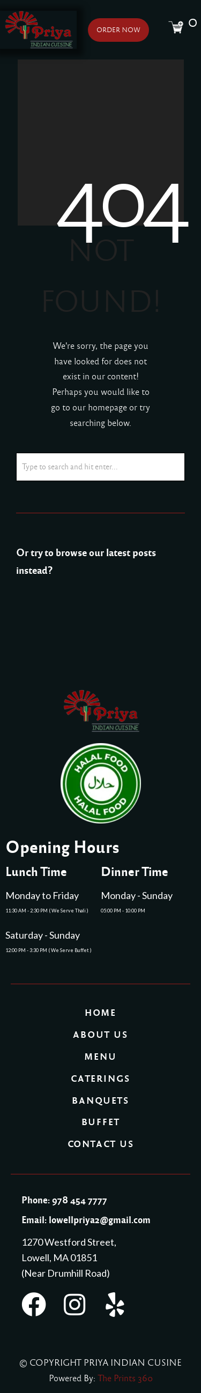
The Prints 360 (125, 1378)
